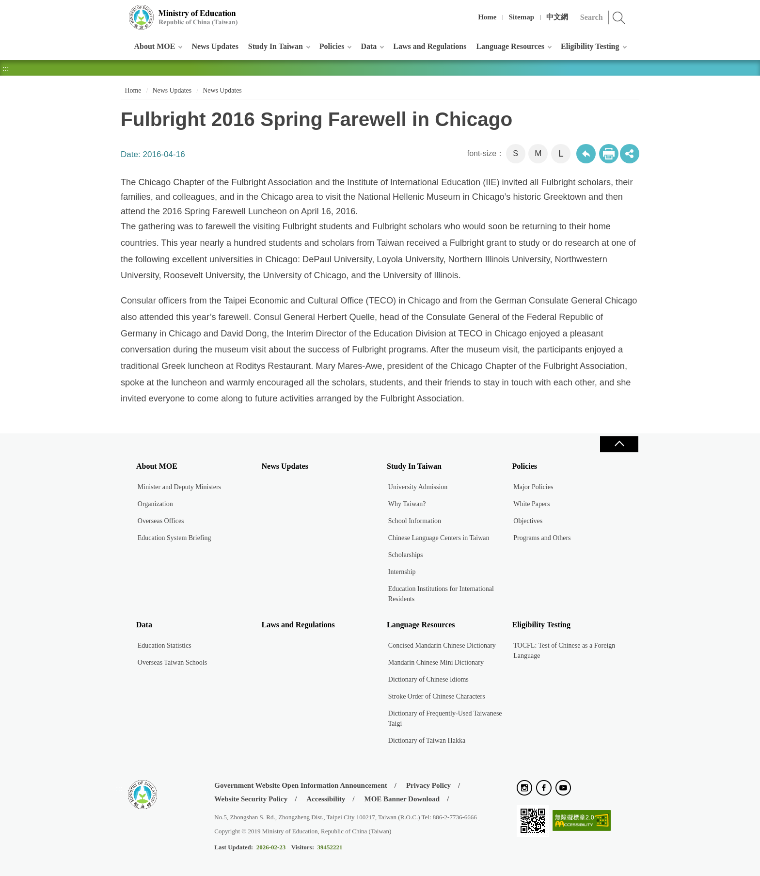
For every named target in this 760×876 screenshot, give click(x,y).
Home (487, 17)
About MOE (154, 46)
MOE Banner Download (402, 799)
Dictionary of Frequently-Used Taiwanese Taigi (445, 718)
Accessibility (325, 799)
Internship (402, 571)
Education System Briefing (174, 538)
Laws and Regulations (429, 46)
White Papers (531, 504)
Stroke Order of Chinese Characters (436, 696)
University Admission (418, 487)
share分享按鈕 (629, 153)
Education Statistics (164, 645)
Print (608, 153)
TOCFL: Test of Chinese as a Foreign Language (564, 650)
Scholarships (405, 554)
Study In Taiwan (275, 46)
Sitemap (522, 17)
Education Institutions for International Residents (441, 594)
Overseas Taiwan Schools (172, 662)
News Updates (214, 46)
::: (119, 12)
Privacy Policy (428, 785)
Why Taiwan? (407, 504)
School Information (414, 521)
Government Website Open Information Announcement (300, 785)
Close (619, 444)
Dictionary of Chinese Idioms (428, 679)
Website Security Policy (250, 799)
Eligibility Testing (590, 46)
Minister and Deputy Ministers (179, 487)
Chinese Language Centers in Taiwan (439, 538)
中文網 (557, 17)
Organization (155, 504)
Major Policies (533, 487)
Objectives (527, 521)
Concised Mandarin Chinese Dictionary (442, 645)
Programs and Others (541, 538)
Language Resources (510, 46)
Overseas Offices (161, 521)
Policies (332, 46)
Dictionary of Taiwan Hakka (426, 740)
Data (369, 46)
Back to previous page (586, 153)
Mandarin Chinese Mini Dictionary (436, 662)
